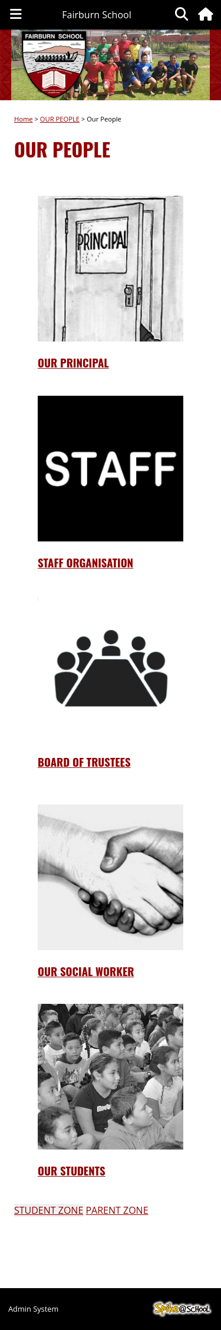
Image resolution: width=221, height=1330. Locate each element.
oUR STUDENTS (71, 1170)
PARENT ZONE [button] (116, 1210)
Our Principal (73, 362)
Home (23, 118)
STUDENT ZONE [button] (48, 1210)
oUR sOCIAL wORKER (86, 971)
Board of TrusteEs (84, 762)
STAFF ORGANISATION (85, 562)
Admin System (33, 1308)
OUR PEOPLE (60, 118)
